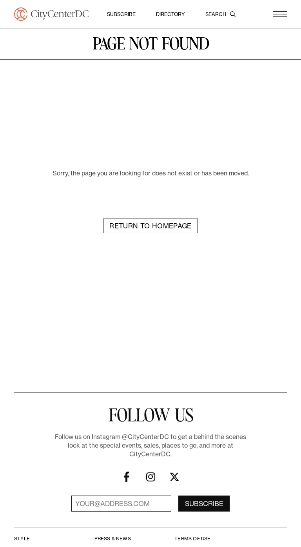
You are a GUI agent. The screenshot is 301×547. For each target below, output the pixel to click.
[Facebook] (126, 482)
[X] (174, 482)
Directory (170, 14)
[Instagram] (150, 482)
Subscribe (121, 14)
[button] (280, 14)
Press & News (112, 539)
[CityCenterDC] (51, 14)
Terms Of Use (192, 539)
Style (22, 539)
